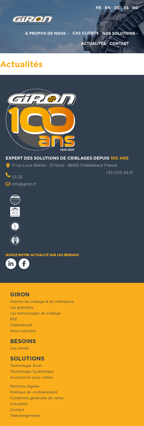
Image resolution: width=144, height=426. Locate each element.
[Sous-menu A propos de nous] (47, 34)
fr (98, 8)
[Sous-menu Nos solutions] (120, 34)
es (126, 8)
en (107, 8)
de (117, 8)
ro (135, 8)
